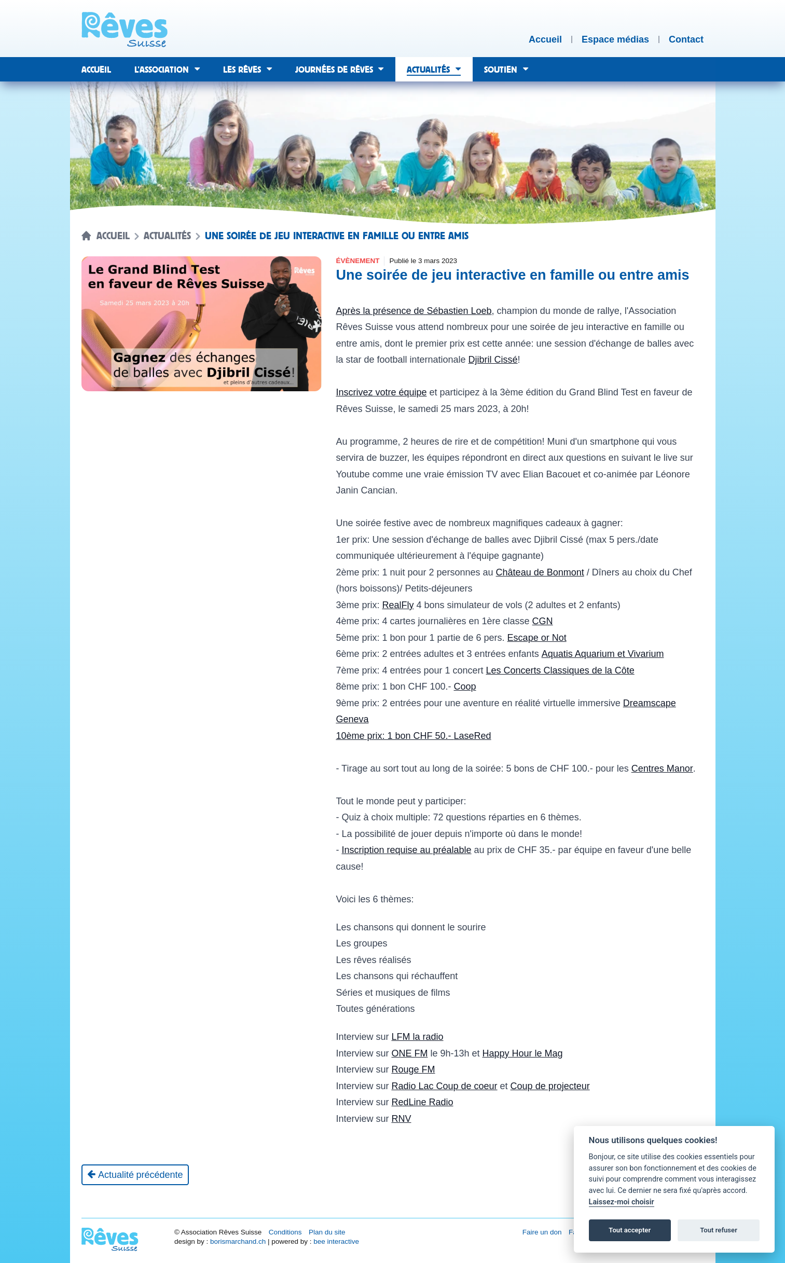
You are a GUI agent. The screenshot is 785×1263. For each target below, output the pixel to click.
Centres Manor (662, 768)
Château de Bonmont (540, 572)
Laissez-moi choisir (621, 1202)
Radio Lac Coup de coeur (444, 1086)
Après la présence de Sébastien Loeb (413, 311)
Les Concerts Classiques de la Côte (560, 670)
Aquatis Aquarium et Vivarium (603, 654)
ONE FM (409, 1053)
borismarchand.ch (238, 1241)
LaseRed (472, 736)
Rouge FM (413, 1069)
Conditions (285, 1232)
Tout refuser (718, 1230)
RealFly (398, 605)
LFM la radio (417, 1037)
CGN (542, 621)
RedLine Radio (422, 1102)
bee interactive (336, 1241)
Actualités (167, 236)
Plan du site (327, 1232)
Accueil (113, 236)
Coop (465, 686)
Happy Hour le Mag (523, 1053)
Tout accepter (630, 1230)
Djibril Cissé (493, 359)
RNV (401, 1119)
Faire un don (542, 1232)
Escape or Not (537, 638)
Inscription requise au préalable (406, 850)
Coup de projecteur (550, 1086)
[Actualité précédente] (135, 1174)
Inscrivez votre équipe (381, 392)
